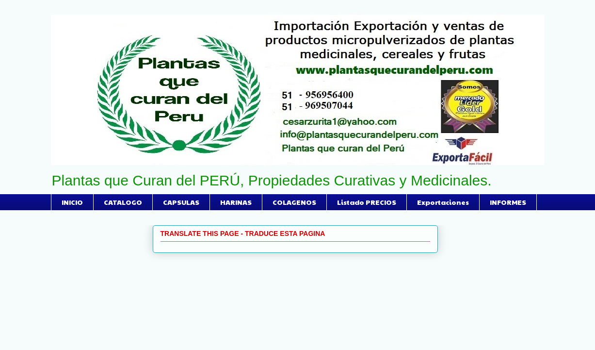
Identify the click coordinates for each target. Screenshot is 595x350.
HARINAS (236, 202)
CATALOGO (123, 202)
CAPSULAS (181, 202)
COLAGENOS (294, 202)
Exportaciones (443, 202)
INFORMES (508, 202)
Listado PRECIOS (366, 202)
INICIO (72, 202)
